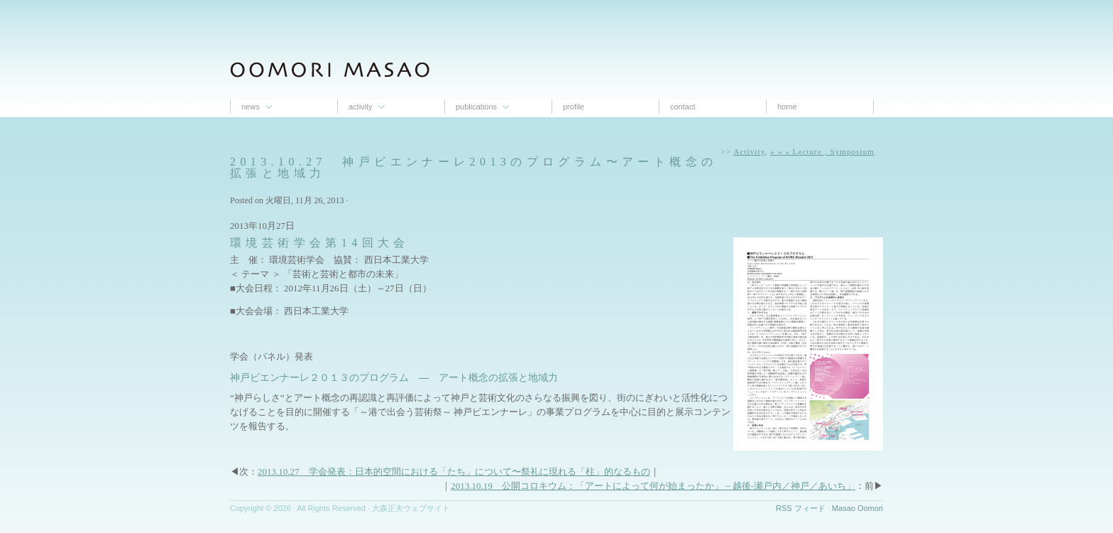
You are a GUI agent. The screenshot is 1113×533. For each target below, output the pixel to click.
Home (787, 106)
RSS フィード (801, 508)
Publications (476, 106)
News (250, 106)
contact (682, 106)
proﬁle (573, 106)
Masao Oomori (857, 508)
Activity (361, 106)
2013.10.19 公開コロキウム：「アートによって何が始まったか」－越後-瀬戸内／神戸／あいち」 (653, 485)
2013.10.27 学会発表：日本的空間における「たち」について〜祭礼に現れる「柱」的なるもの (454, 471)
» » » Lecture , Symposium (822, 151)
